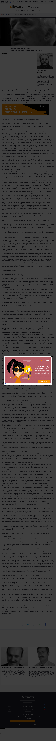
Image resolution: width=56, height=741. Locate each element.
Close (52, 356)
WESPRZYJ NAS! (44, 381)
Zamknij (6, 383)
